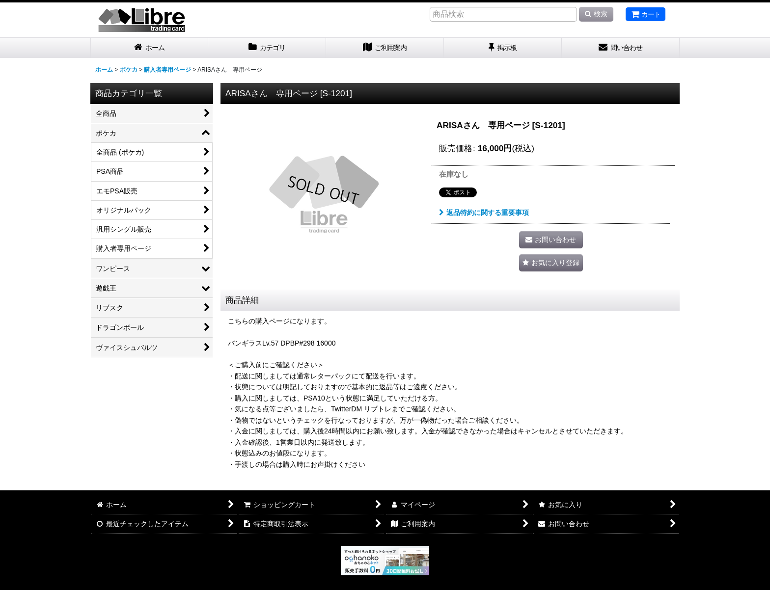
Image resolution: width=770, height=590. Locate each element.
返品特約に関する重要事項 (484, 212)
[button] (551, 262)
